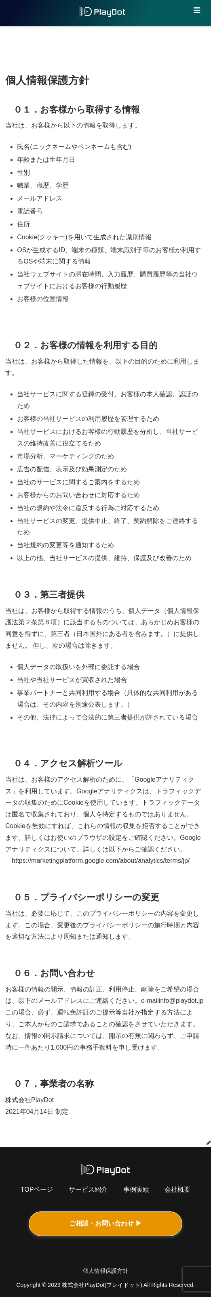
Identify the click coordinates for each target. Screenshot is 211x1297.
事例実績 (136, 1189)
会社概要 (177, 1189)
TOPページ (37, 1189)
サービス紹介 (88, 1189)
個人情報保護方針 (105, 1271)
